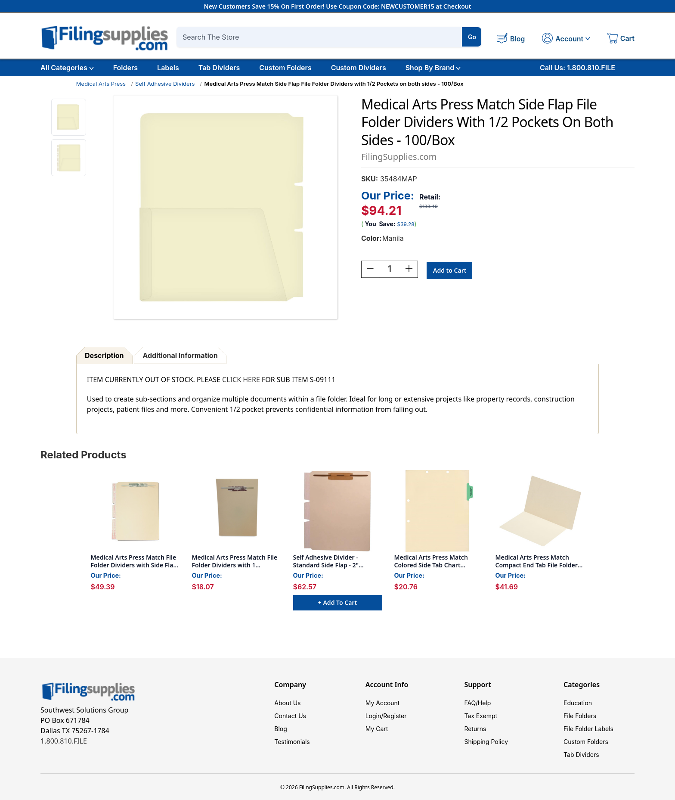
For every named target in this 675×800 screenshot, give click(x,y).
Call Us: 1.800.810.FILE (577, 67)
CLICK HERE (241, 379)
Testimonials (292, 741)
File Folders (580, 715)
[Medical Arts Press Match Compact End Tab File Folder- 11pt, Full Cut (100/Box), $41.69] (540, 511)
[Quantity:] (389, 270)
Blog (280, 728)
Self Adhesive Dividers (165, 83)
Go (472, 36)
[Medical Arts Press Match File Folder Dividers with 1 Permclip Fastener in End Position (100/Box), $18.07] (236, 511)
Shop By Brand (433, 67)
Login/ (374, 715)
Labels (168, 67)
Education (578, 703)
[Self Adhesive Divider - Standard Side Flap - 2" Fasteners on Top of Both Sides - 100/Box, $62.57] (337, 511)
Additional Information (179, 355)
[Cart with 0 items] (621, 39)
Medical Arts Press (101, 83)
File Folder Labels (588, 728)
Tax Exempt (480, 715)
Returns (475, 728)
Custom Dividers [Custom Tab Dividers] (358, 67)
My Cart (376, 728)
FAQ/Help (477, 703)
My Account (382, 703)
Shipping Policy (486, 741)
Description (104, 355)
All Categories (67, 67)
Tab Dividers (219, 67)
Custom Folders (285, 67)
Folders (125, 67)
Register (394, 715)
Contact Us (290, 715)
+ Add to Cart (337, 602)
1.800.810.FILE (63, 741)
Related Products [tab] (83, 454)
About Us (287, 703)
